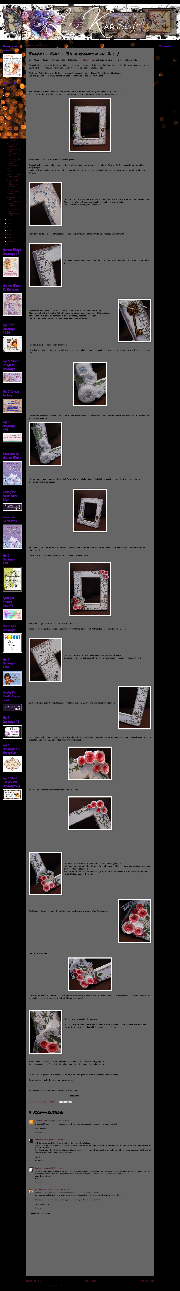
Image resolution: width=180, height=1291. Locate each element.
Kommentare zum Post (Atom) (49, 1286)
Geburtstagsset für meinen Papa (13, 192)
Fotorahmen (87, 60)
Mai (9, 227)
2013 (7, 102)
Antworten (39, 1132)
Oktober (10, 116)
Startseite (90, 1280)
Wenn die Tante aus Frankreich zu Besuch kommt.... (13, 201)
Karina (38, 1168)
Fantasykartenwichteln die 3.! (14, 175)
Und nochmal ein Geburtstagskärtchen (13, 183)
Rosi (88, 416)
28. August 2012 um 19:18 (58, 1121)
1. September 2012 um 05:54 (57, 1189)
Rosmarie (39, 1140)
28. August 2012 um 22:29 (55, 1140)
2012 (7, 106)
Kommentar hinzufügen (40, 1213)
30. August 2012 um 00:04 (52, 1168)
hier (148, 350)
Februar (10, 237)
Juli (9, 219)
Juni (9, 223)
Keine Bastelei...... (12, 170)
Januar (10, 241)
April (9, 230)
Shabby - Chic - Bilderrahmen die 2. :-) (14, 138)
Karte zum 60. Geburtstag (13, 145)
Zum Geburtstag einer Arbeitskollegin (14, 130)
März (9, 234)
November (11, 113)
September (12, 120)
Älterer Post (147, 1280)
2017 (7, 88)
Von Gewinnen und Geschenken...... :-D (13, 212)
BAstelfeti (39, 1189)
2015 (7, 95)
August (10, 124)
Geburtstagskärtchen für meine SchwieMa (13, 162)
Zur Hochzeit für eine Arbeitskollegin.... (14, 152)
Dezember (11, 109)
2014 (7, 99)
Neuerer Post (34, 1280)
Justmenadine (41, 1121)
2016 (7, 92)
